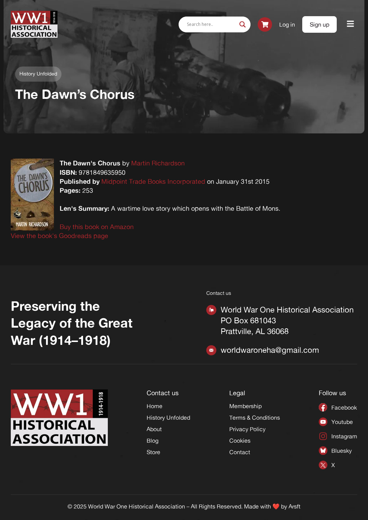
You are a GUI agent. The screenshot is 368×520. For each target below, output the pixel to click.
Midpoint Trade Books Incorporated (153, 181)
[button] (350, 24)
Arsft (294, 506)
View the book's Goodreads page (59, 236)
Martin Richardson (158, 163)
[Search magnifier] (243, 24)
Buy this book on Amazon (97, 227)
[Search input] (211, 24)
